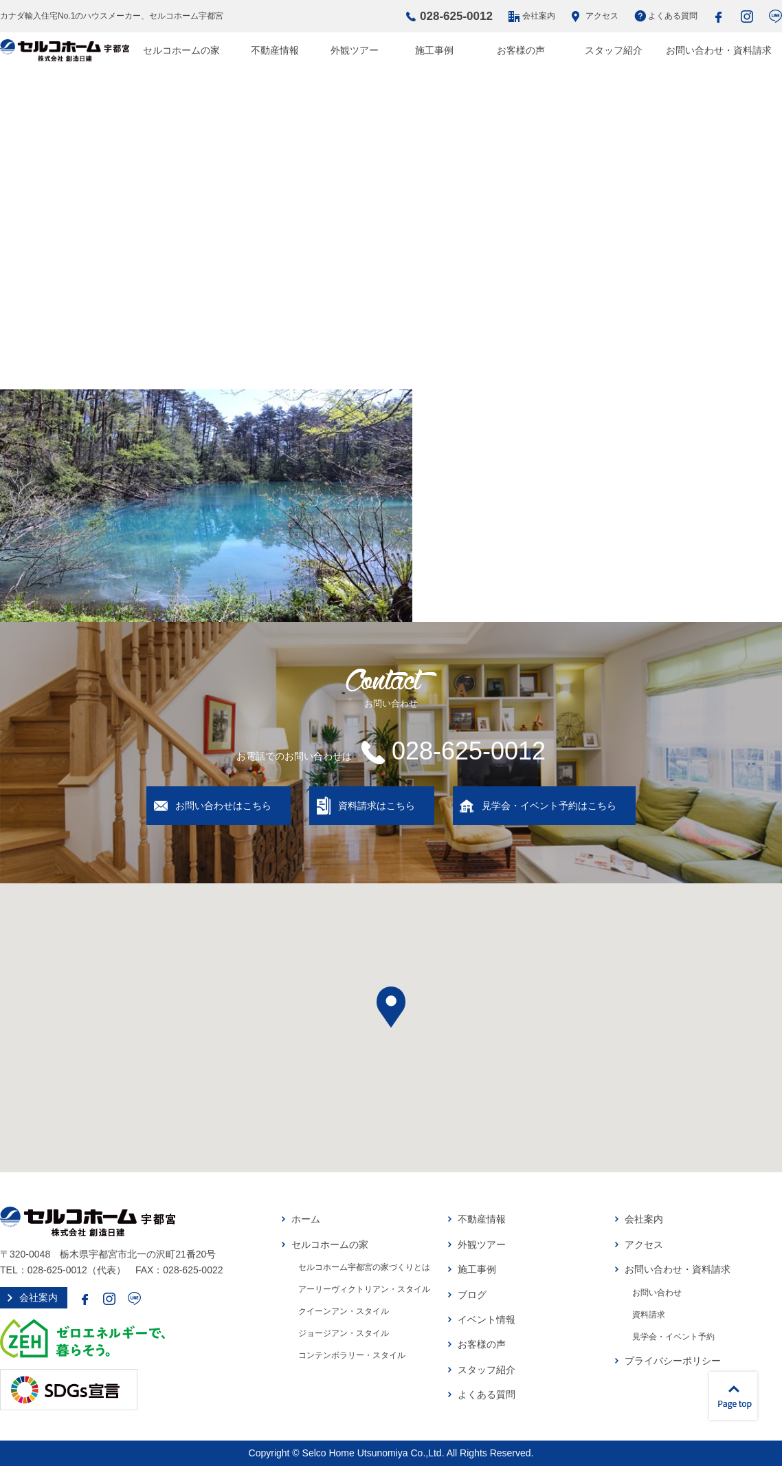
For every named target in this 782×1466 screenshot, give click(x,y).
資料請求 (648, 1314)
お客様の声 (521, 50)
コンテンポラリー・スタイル (351, 1355)
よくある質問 (672, 16)
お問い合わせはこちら (223, 805)
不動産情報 (275, 50)
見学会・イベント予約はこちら (549, 805)
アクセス (601, 16)
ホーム (305, 1219)
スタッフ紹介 (614, 50)
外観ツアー (355, 50)
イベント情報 (486, 1319)
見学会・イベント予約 (673, 1336)
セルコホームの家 (181, 50)
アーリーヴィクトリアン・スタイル (364, 1289)
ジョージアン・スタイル (343, 1333)
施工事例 (434, 50)
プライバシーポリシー (673, 1360)
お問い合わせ (657, 1292)
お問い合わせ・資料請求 (719, 50)
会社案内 (538, 16)
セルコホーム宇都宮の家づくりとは (364, 1267)
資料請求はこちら (376, 805)
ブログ (472, 1294)
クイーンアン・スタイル (343, 1311)
